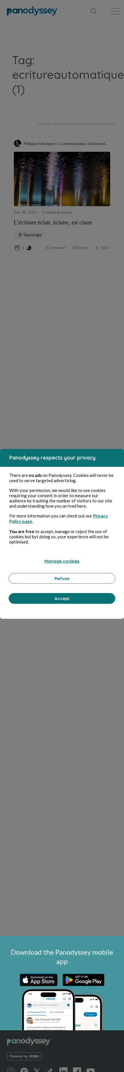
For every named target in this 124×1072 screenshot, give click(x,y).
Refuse (62, 578)
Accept (62, 598)
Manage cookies (62, 561)
